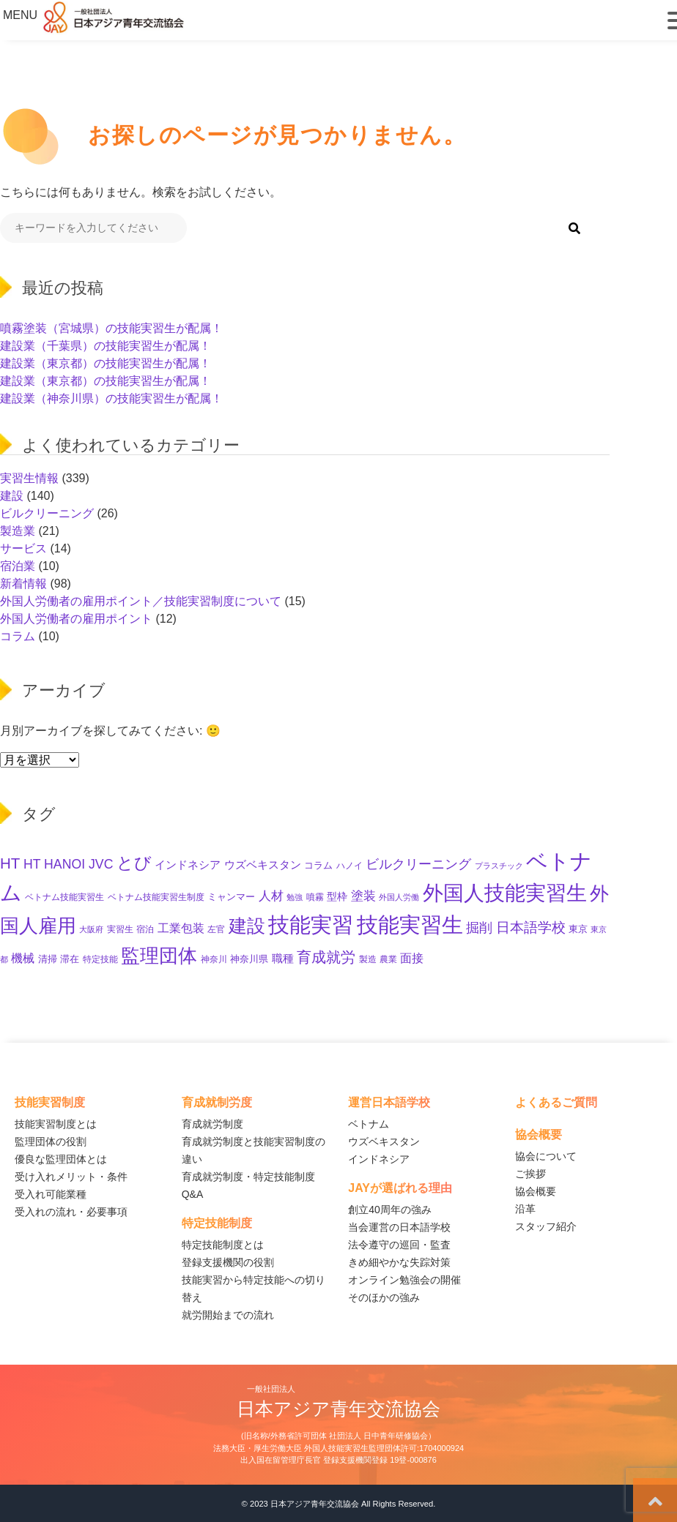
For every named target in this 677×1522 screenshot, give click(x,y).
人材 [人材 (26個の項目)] (271, 896)
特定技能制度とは (223, 1245)
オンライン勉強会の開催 (404, 1280)
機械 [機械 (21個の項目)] (22, 958)
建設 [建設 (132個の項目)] (247, 925)
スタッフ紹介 (546, 1226)
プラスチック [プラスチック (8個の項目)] (499, 865)
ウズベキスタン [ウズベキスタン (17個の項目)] (262, 864)
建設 (11, 496)
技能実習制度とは (56, 1124)
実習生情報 (29, 478)
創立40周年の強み (390, 1209)
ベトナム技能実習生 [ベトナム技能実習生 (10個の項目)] (64, 897)
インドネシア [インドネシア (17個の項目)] (188, 864)
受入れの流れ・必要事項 (71, 1212)
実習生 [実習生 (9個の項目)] (120, 929)
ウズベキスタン (384, 1141)
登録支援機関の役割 (228, 1262)
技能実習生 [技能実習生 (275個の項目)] (410, 924)
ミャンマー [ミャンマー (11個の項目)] (231, 896)
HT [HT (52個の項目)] (10, 863)
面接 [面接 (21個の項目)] (411, 958)
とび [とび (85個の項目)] (134, 862)
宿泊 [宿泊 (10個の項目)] (145, 929)
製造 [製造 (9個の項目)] (368, 959)
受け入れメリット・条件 (71, 1176)
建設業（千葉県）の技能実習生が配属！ (105, 346)
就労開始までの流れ (228, 1315)
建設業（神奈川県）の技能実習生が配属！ (111, 398)
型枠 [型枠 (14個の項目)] (337, 896)
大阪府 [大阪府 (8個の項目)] (91, 929)
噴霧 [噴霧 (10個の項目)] (315, 897)
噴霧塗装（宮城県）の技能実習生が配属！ (111, 328)
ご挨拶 (530, 1174)
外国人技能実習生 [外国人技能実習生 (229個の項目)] (505, 892)
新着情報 (23, 583)
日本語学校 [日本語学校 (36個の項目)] (531, 927)
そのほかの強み (384, 1297)
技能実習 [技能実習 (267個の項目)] (310, 925)
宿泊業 (17, 566)
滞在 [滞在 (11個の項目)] (69, 958)
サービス (23, 548)
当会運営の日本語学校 (399, 1227)
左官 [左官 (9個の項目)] (216, 929)
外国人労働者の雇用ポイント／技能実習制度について (140, 601)
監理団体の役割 (50, 1141)
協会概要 (535, 1191)
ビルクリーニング (47, 513)
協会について (546, 1156)
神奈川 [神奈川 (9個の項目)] (214, 959)
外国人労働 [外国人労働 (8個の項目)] (399, 897)
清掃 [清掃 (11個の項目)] (47, 958)
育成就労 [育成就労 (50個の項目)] (326, 956)
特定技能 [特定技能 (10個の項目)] (100, 959)
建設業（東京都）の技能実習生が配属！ (105, 363)
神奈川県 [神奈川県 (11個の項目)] (249, 958)
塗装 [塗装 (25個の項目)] (363, 896)
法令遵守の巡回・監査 (399, 1245)
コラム (17, 636)
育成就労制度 (212, 1124)
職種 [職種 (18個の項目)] (283, 958)
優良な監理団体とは (61, 1159)
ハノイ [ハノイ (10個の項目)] (349, 866)
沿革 (525, 1209)
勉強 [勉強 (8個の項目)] (294, 897)
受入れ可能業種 (50, 1194)
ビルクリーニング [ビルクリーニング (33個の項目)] (418, 863)
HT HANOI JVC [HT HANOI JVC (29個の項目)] (68, 864)
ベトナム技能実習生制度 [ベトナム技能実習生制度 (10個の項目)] (156, 897)
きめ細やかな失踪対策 (399, 1262)
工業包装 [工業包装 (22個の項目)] (181, 927)
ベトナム (368, 1124)
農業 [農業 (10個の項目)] (388, 959)
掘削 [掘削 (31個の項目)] (479, 928)
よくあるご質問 (556, 1102)
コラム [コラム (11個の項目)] (318, 865)
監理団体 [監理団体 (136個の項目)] (159, 955)
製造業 (17, 531)
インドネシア (379, 1159)
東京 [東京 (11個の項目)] (578, 928)
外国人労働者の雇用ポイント (76, 618)
